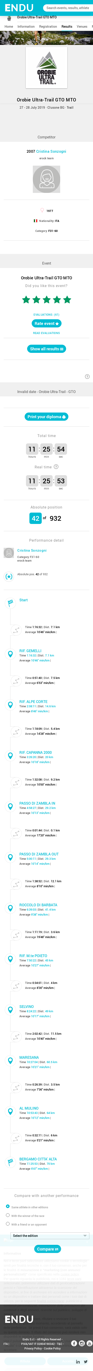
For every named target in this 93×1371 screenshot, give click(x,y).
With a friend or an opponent (29, 1224)
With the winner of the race (27, 1216)
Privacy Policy (33, 1348)
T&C (59, 1344)
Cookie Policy (52, 1348)
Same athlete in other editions (29, 1207)
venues (82, 26)
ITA (5, 1344)
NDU (19, 8)
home (9, 26)
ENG (6, 1362)
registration (48, 26)
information (26, 26)
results (67, 26)
